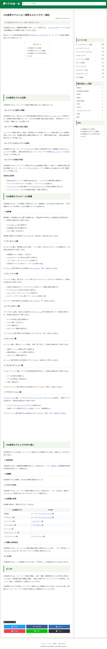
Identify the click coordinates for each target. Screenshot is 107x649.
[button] (59, 631)
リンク (10, 247)
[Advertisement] (37, 78)
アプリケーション (37, 312)
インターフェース (47, 398)
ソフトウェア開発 (90, 59)
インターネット (36, 521)
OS (13, 181)
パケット (15, 290)
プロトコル (31, 168)
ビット (15, 225)
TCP (44, 333)
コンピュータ (52, 27)
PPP (42, 268)
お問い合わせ (61, 643)
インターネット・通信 (9, 622)
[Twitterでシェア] (14, 627)
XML (53, 387)
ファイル (28, 409)
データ (9, 225)
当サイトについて (46, 643)
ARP (11, 469)
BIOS (44, 360)
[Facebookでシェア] (37, 627)
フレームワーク (40, 35)
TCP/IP (17, 452)
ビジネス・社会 (90, 70)
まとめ (30, 56)
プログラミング (90, 73)
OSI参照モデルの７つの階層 (36, 51)
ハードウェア (90, 66)
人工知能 (90, 77)
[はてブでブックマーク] (59, 627)
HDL (47, 268)
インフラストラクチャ (90, 52)
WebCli (55, 643)
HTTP (46, 413)
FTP (51, 413)
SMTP (56, 413)
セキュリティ (30, 149)
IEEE (44, 236)
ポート (12, 312)
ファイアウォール (13, 187)
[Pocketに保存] (14, 631)
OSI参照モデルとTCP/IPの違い (37, 53)
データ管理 (90, 62)
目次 (34, 44)
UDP (48, 333)
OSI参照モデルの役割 (34, 48)
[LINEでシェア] (37, 631)
